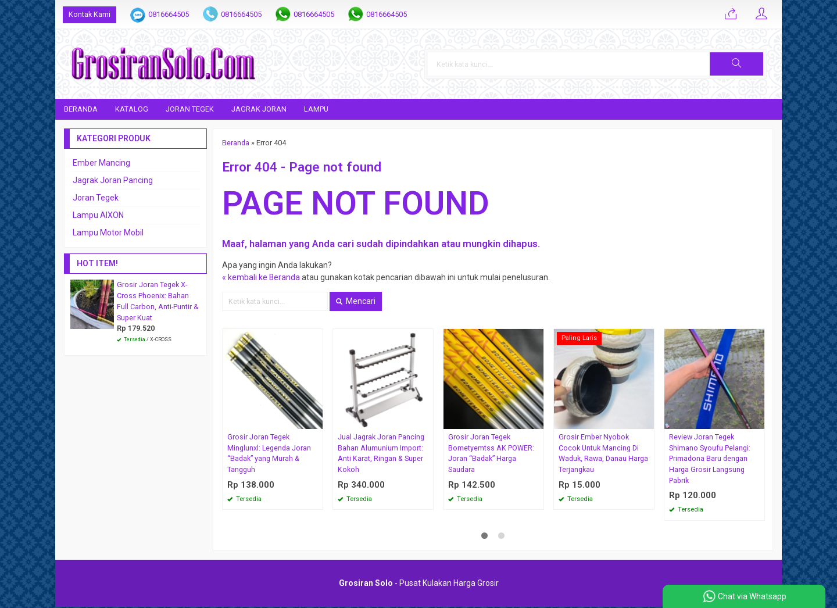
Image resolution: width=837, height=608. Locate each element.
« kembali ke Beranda (261, 277)
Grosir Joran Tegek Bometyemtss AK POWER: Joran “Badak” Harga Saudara (491, 453)
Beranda (81, 109)
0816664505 (168, 14)
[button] (742, 64)
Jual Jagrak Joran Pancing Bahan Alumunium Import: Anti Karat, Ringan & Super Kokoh (381, 453)
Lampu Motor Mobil (108, 232)
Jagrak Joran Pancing (113, 180)
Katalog (131, 109)
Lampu (316, 109)
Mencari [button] (355, 301)
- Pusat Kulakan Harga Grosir (419, 584)
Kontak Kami (89, 14)
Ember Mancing (101, 162)
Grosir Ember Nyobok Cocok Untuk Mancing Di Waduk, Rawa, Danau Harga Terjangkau (603, 453)
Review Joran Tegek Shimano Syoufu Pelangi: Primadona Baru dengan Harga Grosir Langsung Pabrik (709, 458)
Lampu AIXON (98, 215)
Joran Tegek (190, 109)
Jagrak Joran (259, 109)
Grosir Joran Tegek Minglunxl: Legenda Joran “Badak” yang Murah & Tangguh (269, 453)
